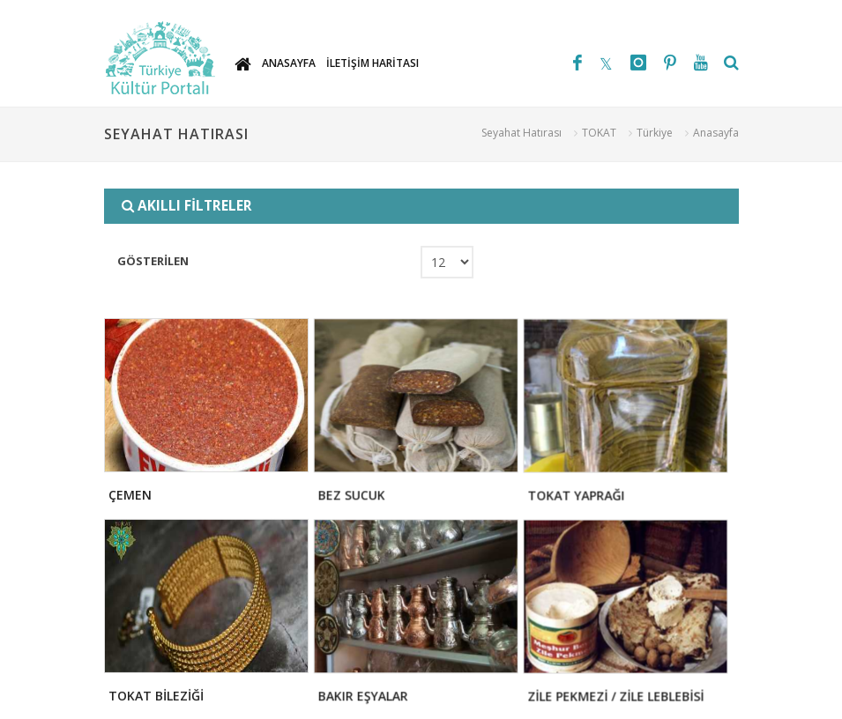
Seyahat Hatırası (521, 132)
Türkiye (655, 132)
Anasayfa (716, 132)
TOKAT (599, 132)
